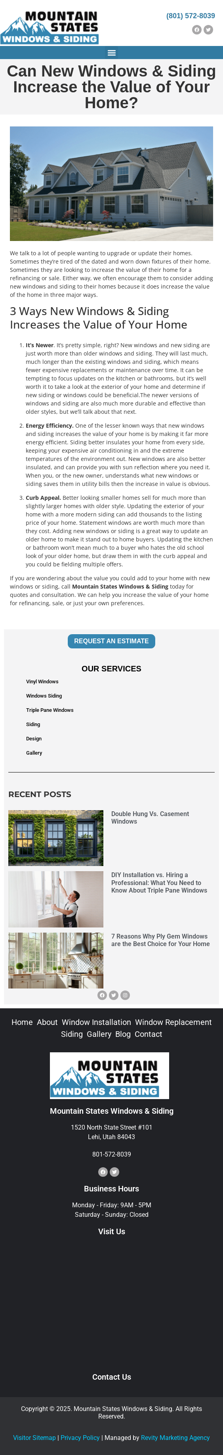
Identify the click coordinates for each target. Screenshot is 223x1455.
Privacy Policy (80, 1438)
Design (34, 739)
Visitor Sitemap (34, 1438)
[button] (111, 52)
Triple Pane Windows (50, 710)
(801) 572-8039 (190, 16)
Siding (33, 724)
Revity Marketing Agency (175, 1438)
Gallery (34, 753)
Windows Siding (44, 696)
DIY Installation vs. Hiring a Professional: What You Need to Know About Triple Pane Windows (159, 882)
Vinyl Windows (42, 681)
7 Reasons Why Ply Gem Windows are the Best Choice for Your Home (160, 940)
